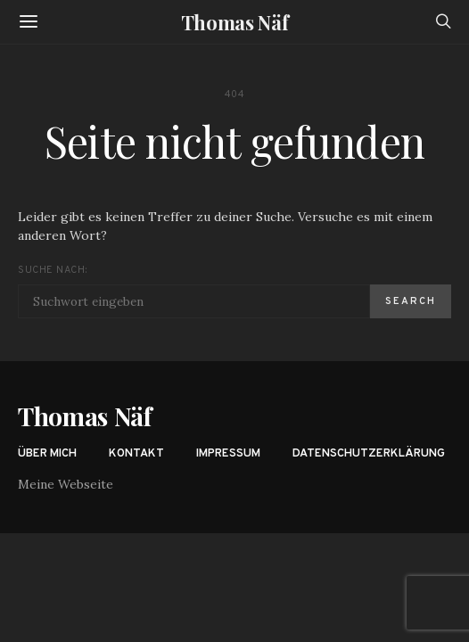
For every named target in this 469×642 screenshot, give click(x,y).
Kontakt (136, 454)
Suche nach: (52, 270)
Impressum (228, 454)
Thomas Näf (235, 22)
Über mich (47, 454)
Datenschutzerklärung (368, 454)
